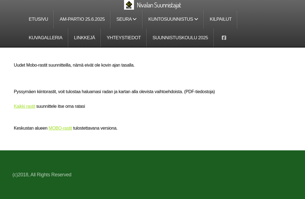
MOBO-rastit (60, 128)
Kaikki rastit (24, 106)
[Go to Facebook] (224, 38)
